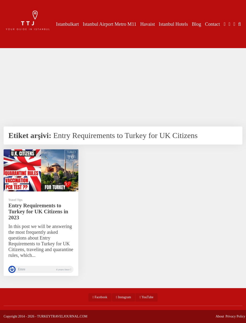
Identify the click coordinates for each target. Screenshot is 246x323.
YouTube (146, 297)
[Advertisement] (123, 85)
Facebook (99, 297)
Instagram (123, 297)
